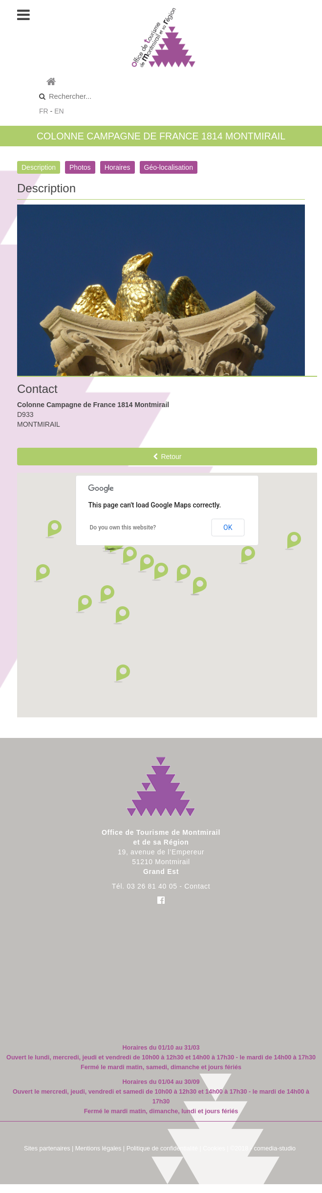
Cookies (214, 1148)
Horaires (117, 167)
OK (227, 527)
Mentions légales (98, 1148)
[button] (128, 556)
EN (59, 111)
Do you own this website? (123, 527)
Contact (197, 886)
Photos (80, 167)
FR (43, 111)
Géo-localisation (168, 167)
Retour (167, 456)
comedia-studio (275, 1148)
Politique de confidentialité (162, 1148)
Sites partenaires (47, 1148)
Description (38, 167)
